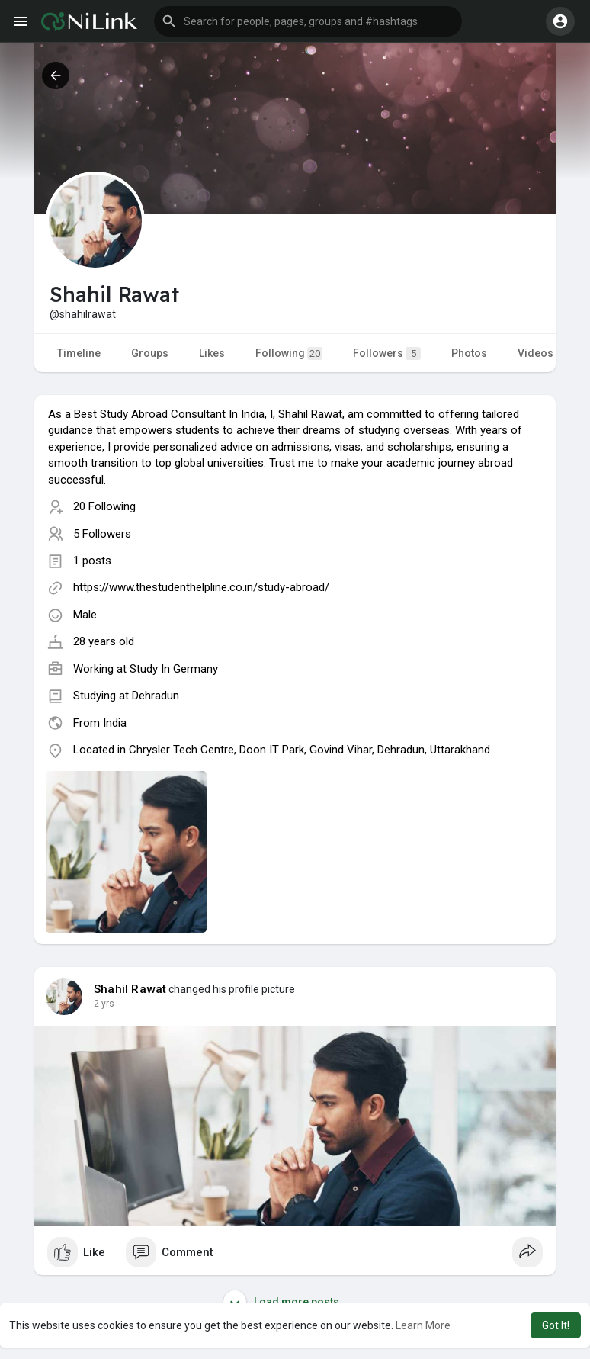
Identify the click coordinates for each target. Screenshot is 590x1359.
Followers (387, 353)
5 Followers (102, 534)
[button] (308, 21)
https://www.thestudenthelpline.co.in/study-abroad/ (201, 587)
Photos (469, 353)
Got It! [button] (555, 1325)
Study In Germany (174, 669)
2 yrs (104, 1003)
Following (288, 353)
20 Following (104, 506)
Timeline (79, 353)
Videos (535, 353)
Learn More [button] (423, 1325)
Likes (212, 353)
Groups (149, 353)
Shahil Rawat (130, 989)
